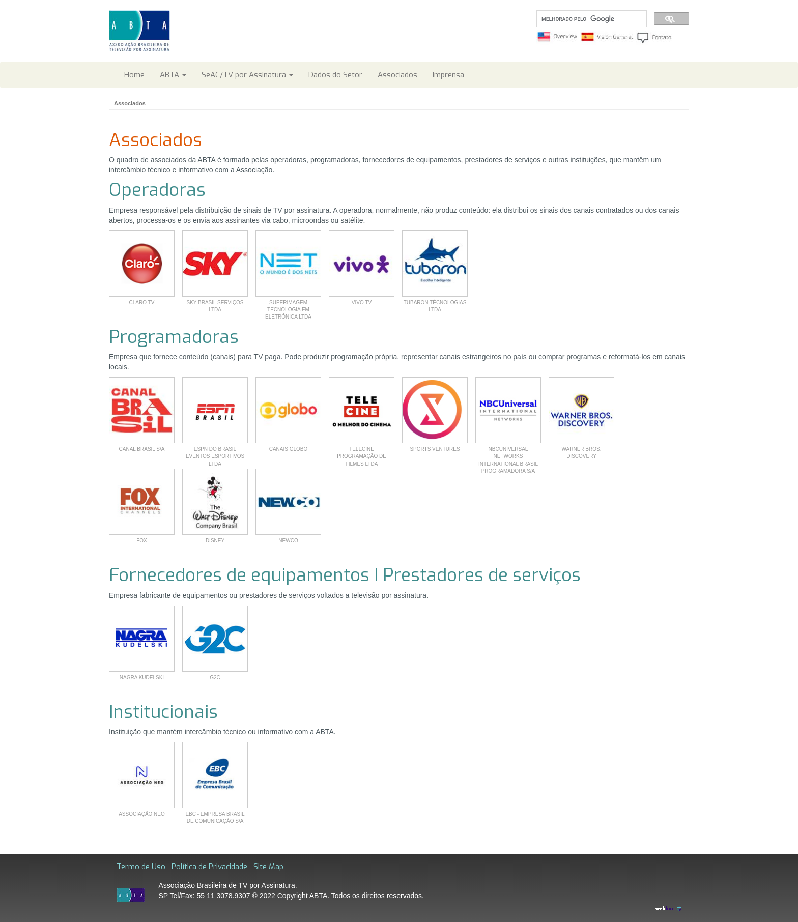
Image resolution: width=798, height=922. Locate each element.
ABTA (173, 75)
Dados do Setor (335, 75)
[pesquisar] (591, 19)
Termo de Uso (141, 866)
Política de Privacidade (209, 866)
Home (134, 75)
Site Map (268, 866)
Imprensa (448, 75)
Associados (397, 75)
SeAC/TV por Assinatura (247, 75)
